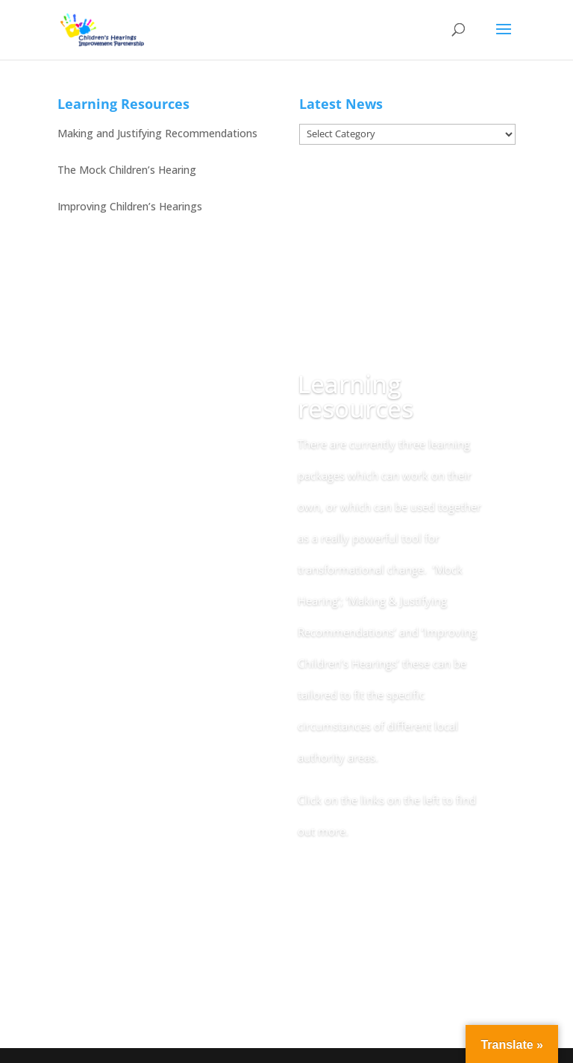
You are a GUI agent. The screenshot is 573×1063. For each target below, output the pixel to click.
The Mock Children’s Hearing (126, 170)
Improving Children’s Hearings (129, 206)
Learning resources (355, 396)
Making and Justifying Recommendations (157, 133)
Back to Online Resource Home (384, 897)
